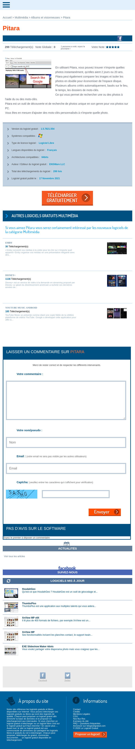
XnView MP (28, 632)
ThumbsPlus (29, 603)
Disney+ (10, 275)
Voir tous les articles (14, 556)
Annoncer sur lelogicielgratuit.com (89, 726)
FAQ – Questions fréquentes (86, 723)
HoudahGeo (28, 589)
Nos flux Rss (79, 719)
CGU (75, 716)
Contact (77, 709)
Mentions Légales (81, 714)
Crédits (76, 711)
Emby (8, 242)
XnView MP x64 (30, 617)
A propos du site (81, 721)
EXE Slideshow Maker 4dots (37, 646)
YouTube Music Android (21, 307)
